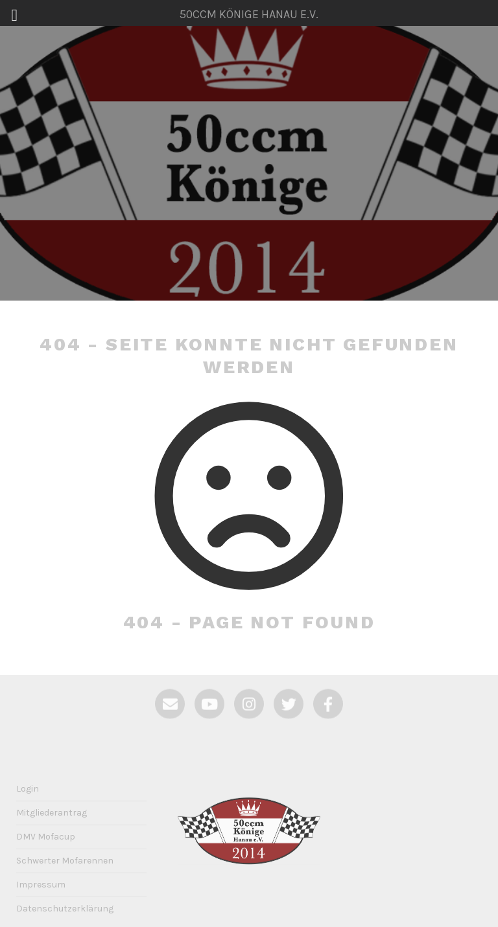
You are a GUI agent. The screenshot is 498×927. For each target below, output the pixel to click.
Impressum (40, 884)
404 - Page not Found (249, 622)
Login (27, 788)
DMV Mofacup (45, 836)
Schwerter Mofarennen (64, 860)
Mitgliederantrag (51, 812)
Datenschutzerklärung (64, 908)
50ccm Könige (248, 162)
